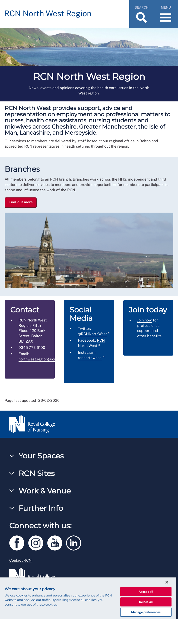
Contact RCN (20, 560)
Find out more (21, 202)
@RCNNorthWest (92, 334)
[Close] (166, 582)
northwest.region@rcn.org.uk (43, 359)
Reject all (146, 602)
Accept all (146, 591)
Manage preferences (146, 612)
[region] (88, 598)
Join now (144, 320)
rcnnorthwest (90, 358)
